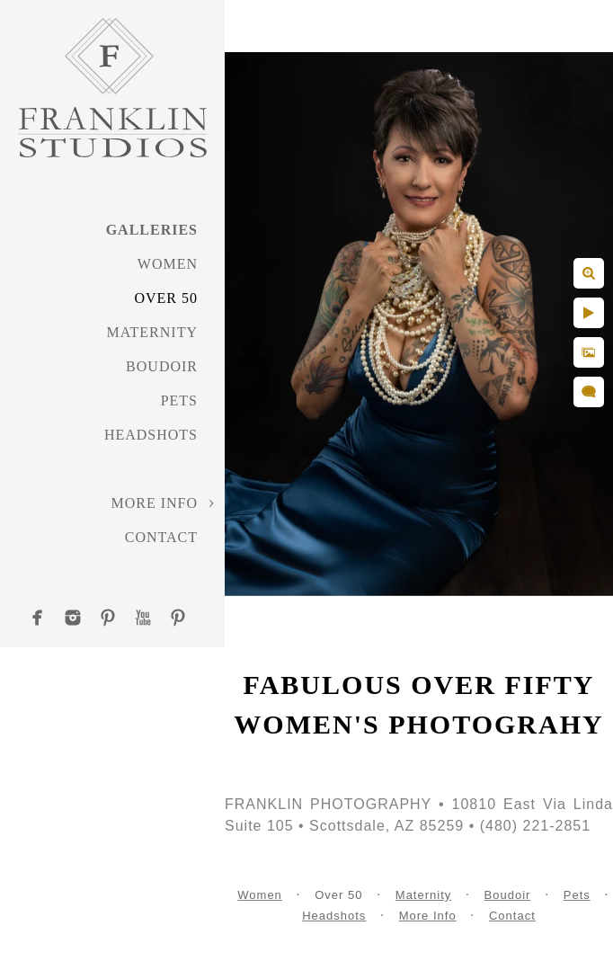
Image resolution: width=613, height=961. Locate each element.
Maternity (152, 332)
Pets (179, 400)
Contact (161, 537)
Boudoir (162, 366)
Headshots (151, 434)
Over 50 (166, 298)
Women (168, 263)
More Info (154, 503)
